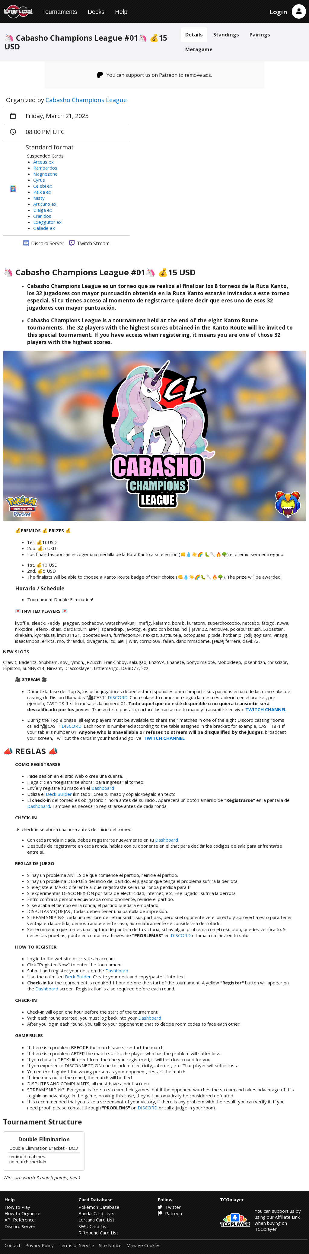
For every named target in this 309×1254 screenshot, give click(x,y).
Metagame (198, 49)
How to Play (17, 1207)
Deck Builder (59, 794)
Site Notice (110, 1245)
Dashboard (102, 788)
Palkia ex (42, 192)
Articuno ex (44, 204)
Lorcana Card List (96, 1220)
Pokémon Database (98, 1207)
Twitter (169, 1207)
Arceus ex (43, 162)
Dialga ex (42, 210)
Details (194, 34)
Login (278, 12)
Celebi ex (42, 186)
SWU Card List (93, 1226)
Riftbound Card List (98, 1233)
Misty (39, 198)
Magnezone (45, 174)
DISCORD (118, 697)
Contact (13, 1245)
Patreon (170, 1213)
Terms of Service (76, 1245)
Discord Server (43, 243)
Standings (226, 34)
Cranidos (42, 216)
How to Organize (22, 1213)
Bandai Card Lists (96, 1213)
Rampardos (45, 168)
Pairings (260, 34)
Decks (96, 11)
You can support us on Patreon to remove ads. (154, 75)
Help (121, 11)
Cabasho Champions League (86, 100)
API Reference (20, 1220)
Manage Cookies (143, 1245)
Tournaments (59, 11)
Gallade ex (44, 228)
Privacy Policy (39, 1245)
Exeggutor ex (47, 222)
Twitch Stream (89, 243)
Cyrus (39, 180)
